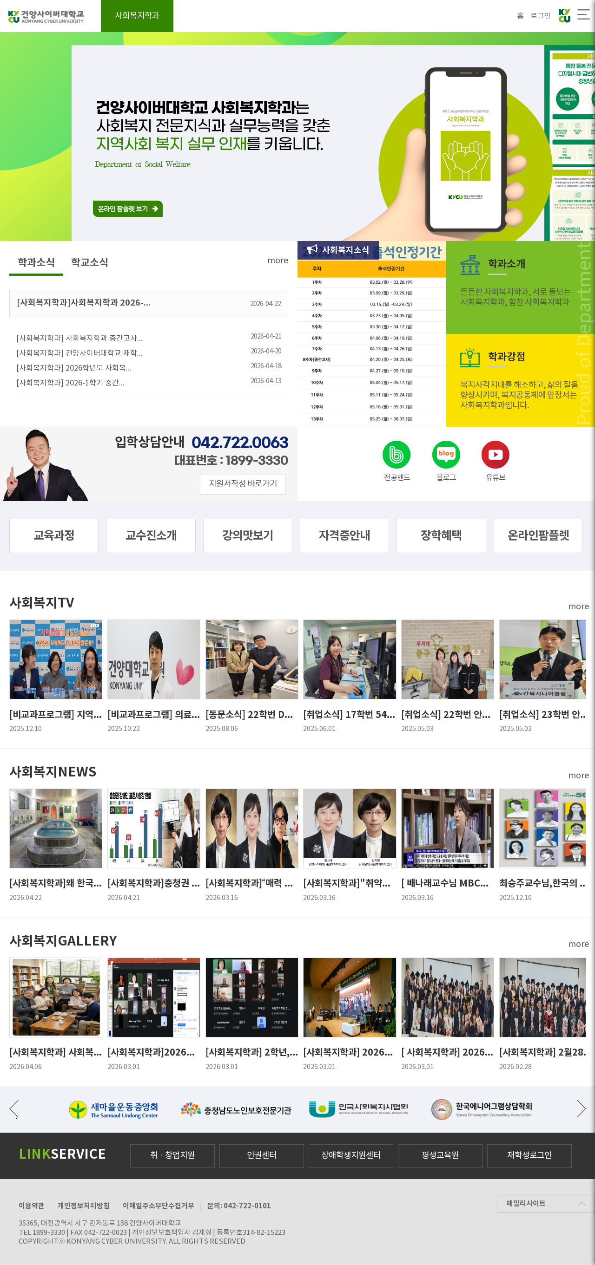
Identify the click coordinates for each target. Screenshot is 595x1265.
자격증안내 (314, 16)
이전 (14, 1108)
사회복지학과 (137, 16)
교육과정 (250, 16)
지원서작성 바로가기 (243, 484)
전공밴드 (397, 478)
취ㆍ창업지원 (172, 1156)
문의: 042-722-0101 (239, 1206)
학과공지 (371, 16)
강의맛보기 (247, 536)
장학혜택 (441, 536)
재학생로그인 (529, 1156)
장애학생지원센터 (351, 1156)
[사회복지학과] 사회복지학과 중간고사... (148, 337)
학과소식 (36, 263)
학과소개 (190, 16)
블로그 (446, 478)
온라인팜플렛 (538, 536)
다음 (581, 1108)
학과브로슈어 (492, 16)
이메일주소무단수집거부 (158, 1206)
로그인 (540, 16)
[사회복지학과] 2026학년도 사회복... (148, 366)
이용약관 (32, 1206)
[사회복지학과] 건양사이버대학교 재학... (148, 352)
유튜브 (495, 478)
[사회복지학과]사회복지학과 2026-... (149, 302)
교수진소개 (151, 536)
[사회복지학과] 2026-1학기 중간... (148, 381)
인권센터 (262, 1156)
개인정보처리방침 (84, 1206)
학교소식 (89, 263)
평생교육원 (440, 1156)
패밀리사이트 (526, 1204)
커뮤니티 (430, 16)
